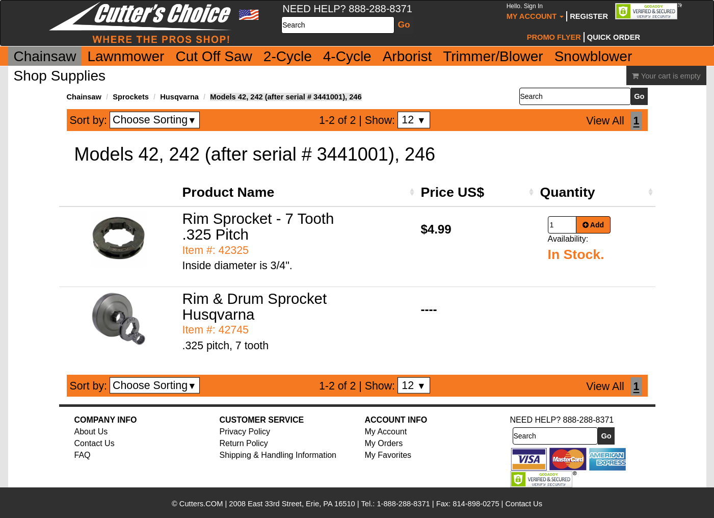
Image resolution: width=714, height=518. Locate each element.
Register (589, 16)
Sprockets (131, 97)
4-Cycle (347, 56)
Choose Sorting (155, 120)
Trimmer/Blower (493, 56)
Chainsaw (45, 56)
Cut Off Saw (213, 56)
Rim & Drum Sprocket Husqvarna (254, 306)
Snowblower (593, 56)
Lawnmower (125, 56)
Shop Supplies (60, 76)
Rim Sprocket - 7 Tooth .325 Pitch (258, 226)
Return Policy (244, 443)
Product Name (228, 192)
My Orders (384, 443)
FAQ (82, 455)
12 (414, 120)
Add (593, 225)
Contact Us (94, 443)
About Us (91, 431)
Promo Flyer (554, 37)
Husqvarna (179, 97)
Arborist (407, 56)
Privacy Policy (245, 431)
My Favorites (388, 455)
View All (605, 121)
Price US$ (452, 192)
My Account (535, 11)
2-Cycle (287, 56)
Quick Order (613, 37)
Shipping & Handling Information (278, 455)
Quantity (567, 192)
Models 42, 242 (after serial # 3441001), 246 (285, 97)
